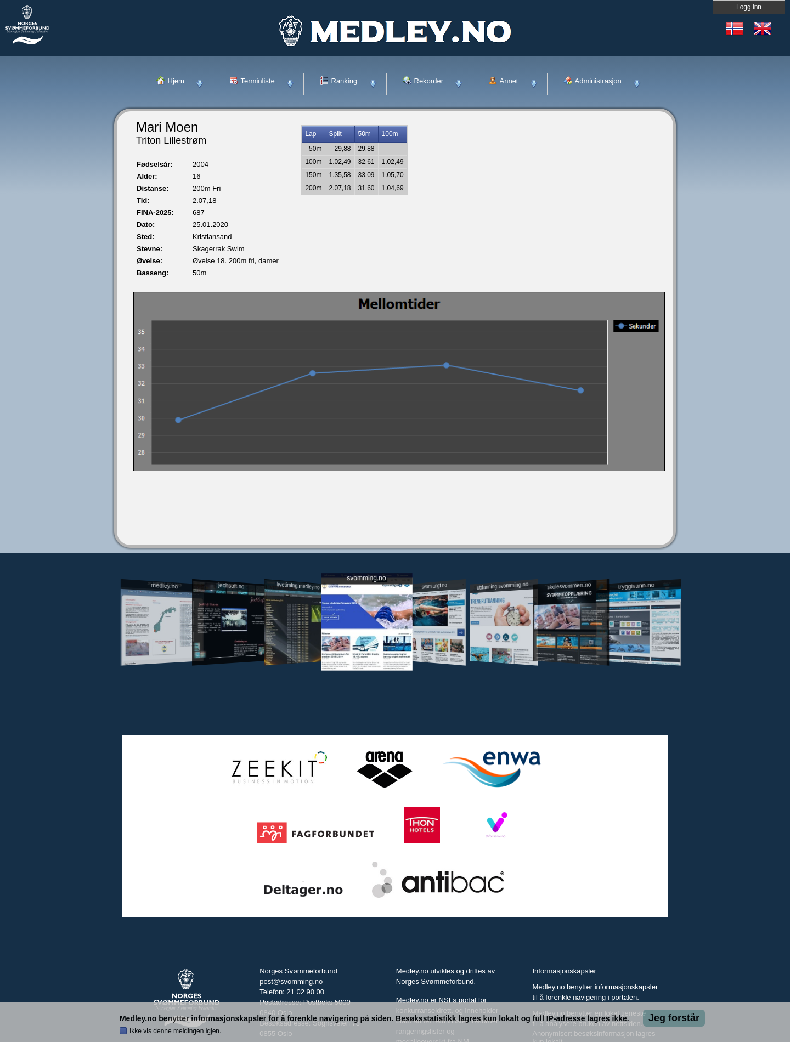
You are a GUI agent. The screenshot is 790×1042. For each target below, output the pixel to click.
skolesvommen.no (569, 585)
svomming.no (366, 578)
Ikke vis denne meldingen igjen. (175, 1031)
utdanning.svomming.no (502, 586)
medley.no (163, 586)
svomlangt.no (434, 586)
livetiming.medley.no (298, 586)
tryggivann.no (636, 586)
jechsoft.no (231, 586)
